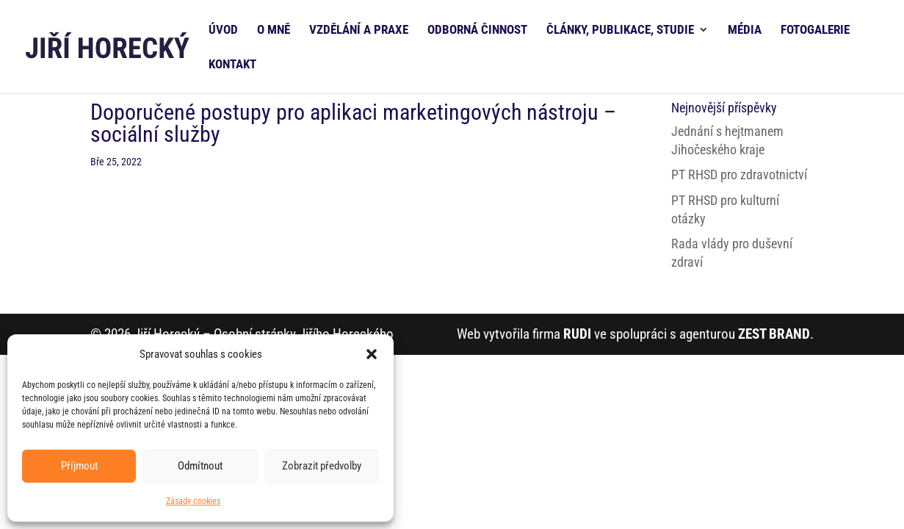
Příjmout (79, 465)
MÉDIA (745, 30)
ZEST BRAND (774, 333)
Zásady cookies (193, 501)
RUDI (577, 333)
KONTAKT (232, 65)
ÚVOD (223, 30)
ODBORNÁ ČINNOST (477, 30)
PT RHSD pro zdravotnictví (739, 174)
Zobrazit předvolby (321, 465)
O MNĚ (273, 30)
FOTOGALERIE (815, 30)
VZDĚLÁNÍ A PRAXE (358, 30)
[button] (371, 354)
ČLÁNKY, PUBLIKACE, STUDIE (620, 30)
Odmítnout (200, 465)
